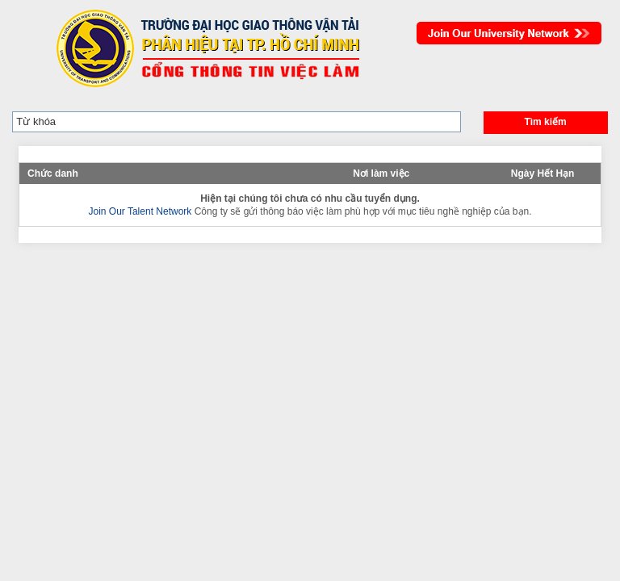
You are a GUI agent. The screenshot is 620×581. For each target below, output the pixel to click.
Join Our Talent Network (509, 33)
